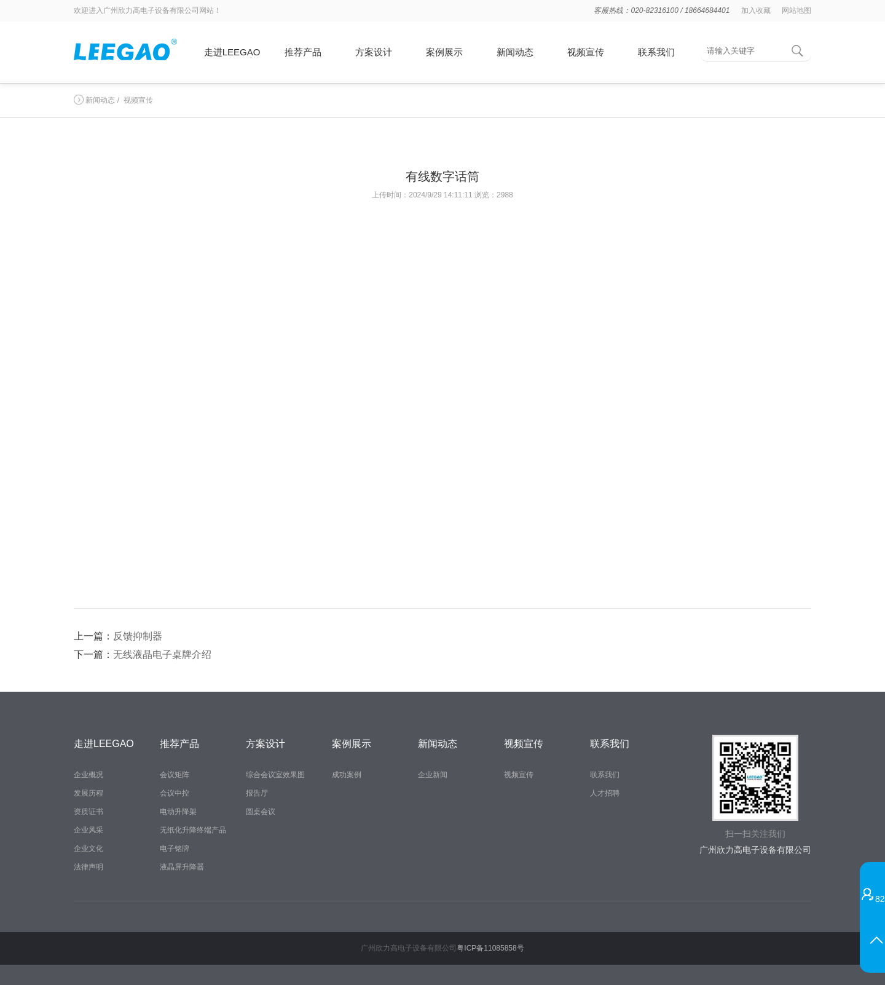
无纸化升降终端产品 (193, 830)
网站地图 (796, 10)
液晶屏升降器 (182, 867)
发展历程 (88, 793)
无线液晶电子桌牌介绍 (162, 654)
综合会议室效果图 (275, 774)
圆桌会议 (260, 811)
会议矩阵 (174, 774)
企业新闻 (432, 774)
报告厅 (257, 793)
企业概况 (88, 774)
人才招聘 (605, 793)
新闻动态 (515, 52)
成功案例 (346, 774)
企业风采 (88, 830)
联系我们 (656, 52)
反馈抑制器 (137, 636)
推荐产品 (303, 52)
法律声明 (88, 867)
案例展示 (444, 52)
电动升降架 (178, 811)
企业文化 (88, 848)
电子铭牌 (174, 848)
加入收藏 (756, 10)
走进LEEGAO (232, 52)
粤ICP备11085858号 (490, 948)
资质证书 (88, 811)
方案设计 (373, 52)
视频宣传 (585, 52)
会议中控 (174, 793)
